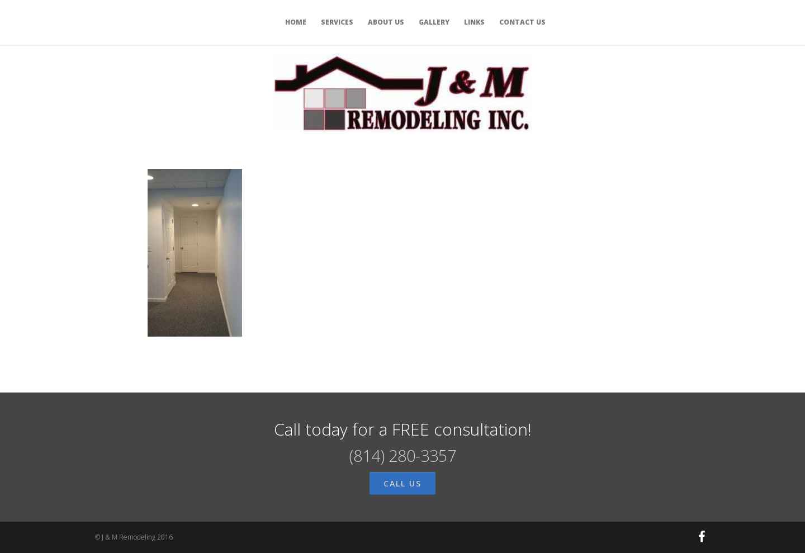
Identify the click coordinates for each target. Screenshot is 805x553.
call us (402, 483)
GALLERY (434, 22)
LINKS (474, 22)
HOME (295, 22)
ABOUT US (386, 22)
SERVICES (337, 22)
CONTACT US (522, 22)
